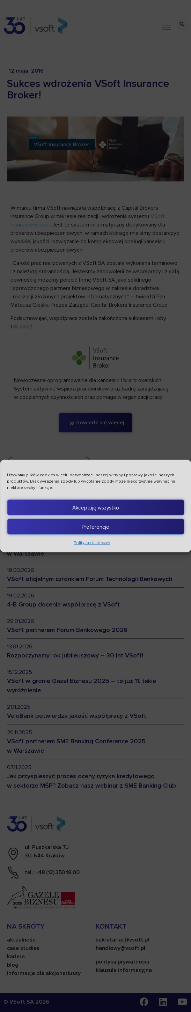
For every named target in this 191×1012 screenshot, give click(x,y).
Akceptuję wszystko (95, 507)
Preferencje (95, 526)
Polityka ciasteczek (92, 542)
